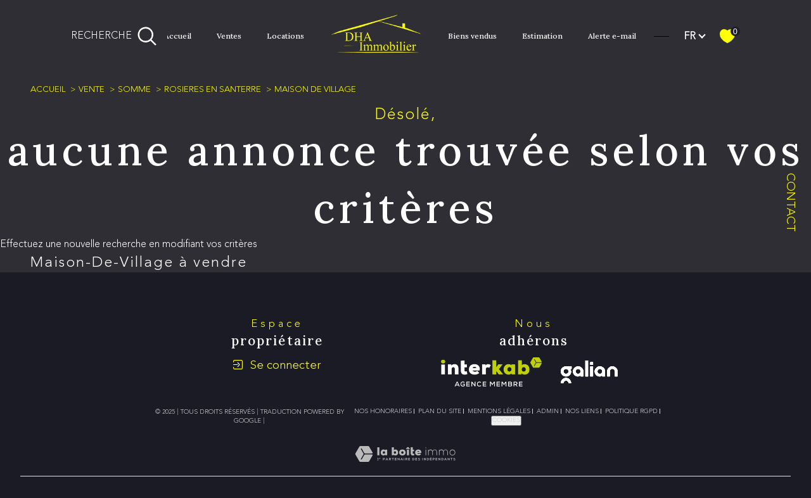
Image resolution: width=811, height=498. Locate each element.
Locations (285, 36)
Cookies (506, 420)
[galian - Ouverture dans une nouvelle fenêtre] (589, 372)
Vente (92, 89)
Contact (791, 202)
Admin (548, 411)
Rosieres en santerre (212, 89)
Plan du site (439, 411)
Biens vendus (472, 36)
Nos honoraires (383, 411)
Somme (134, 89)
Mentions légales (499, 411)
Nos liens (582, 411)
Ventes (229, 36)
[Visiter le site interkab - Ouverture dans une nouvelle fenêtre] (491, 371)
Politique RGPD (631, 411)
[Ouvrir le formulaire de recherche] (114, 36)
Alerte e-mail (612, 36)
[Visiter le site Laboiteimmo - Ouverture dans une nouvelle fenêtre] (405, 469)
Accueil (177, 36)
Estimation (542, 36)
